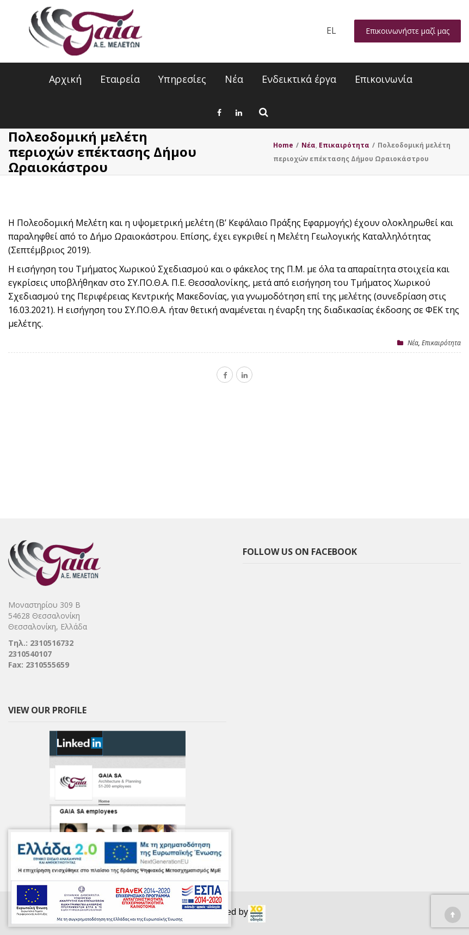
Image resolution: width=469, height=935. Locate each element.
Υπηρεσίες (182, 78)
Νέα (234, 78)
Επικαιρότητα (441, 342)
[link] (257, 913)
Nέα (413, 342)
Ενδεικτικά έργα (299, 78)
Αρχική (65, 78)
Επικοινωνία (383, 78)
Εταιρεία (120, 78)
